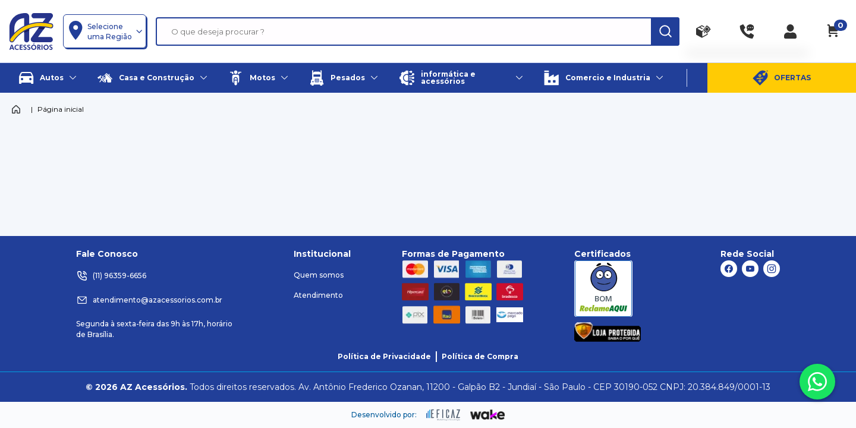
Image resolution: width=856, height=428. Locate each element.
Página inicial (60, 109)
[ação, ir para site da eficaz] (443, 415)
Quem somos (319, 274)
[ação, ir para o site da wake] (487, 415)
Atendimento (318, 295)
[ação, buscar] (665, 31)
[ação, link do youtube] (750, 268)
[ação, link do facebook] (728, 268)
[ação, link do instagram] (771, 268)
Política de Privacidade (384, 356)
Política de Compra (480, 356)
